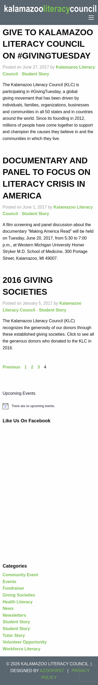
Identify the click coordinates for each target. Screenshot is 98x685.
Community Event (20, 575)
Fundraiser (13, 588)
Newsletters (14, 615)
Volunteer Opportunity (25, 642)
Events (9, 581)
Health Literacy (18, 602)
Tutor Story (14, 635)
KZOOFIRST (52, 670)
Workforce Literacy (22, 649)
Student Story (35, 74)
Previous (11, 367)
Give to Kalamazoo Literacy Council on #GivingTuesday (48, 44)
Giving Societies (19, 595)
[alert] (49, 406)
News (8, 608)
